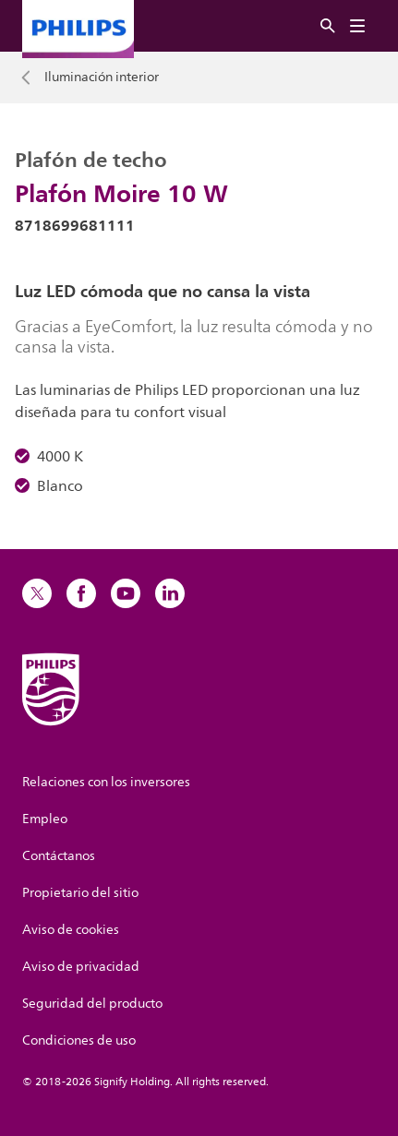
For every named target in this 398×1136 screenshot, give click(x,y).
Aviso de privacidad (80, 966)
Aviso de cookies (70, 929)
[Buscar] (328, 26)
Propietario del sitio (80, 892)
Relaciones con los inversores (106, 782)
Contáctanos (58, 856)
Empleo (44, 819)
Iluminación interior (101, 77)
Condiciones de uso (79, 1040)
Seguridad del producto (92, 1003)
